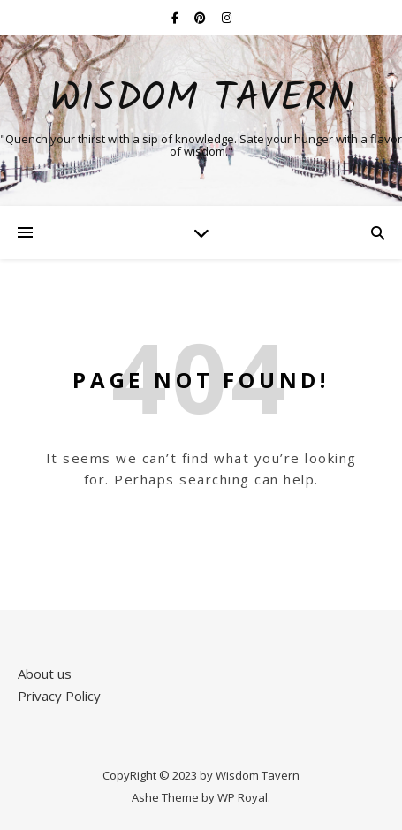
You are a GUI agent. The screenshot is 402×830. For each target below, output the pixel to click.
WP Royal (242, 797)
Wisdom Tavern (201, 99)
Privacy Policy (59, 695)
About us (45, 673)
